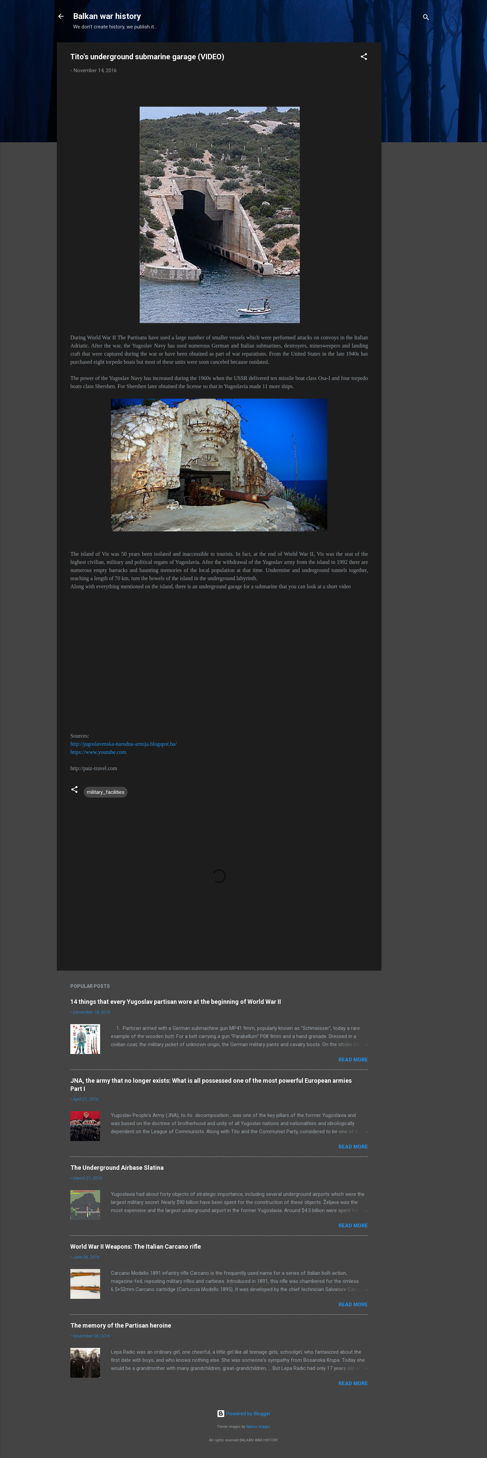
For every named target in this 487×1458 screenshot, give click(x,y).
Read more (353, 1060)
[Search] (426, 18)
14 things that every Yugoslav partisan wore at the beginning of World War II (175, 1001)
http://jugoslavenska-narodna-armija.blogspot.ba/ (123, 744)
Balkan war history (107, 16)
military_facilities (105, 792)
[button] (364, 57)
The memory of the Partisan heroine (120, 1325)
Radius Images (258, 1426)
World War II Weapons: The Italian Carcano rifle (135, 1246)
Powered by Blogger (244, 1414)
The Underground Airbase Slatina (117, 1167)
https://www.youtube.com (98, 752)
